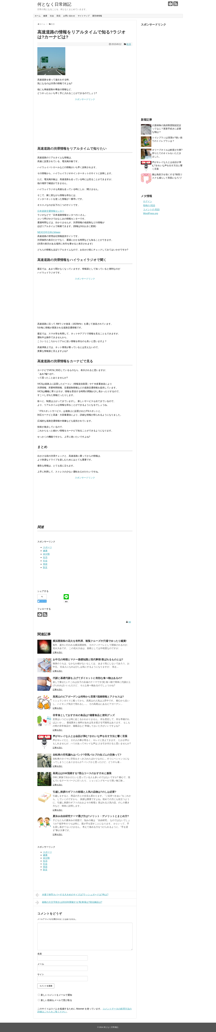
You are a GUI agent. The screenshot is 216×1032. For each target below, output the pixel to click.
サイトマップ (84, 16)
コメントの (151, 209)
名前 (39, 954)
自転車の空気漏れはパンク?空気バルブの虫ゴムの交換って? (87, 754)
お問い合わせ (69, 16)
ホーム (38, 16)
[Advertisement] (84, 120)
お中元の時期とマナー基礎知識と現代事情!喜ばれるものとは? (88, 659)
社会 (52, 16)
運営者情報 (97, 16)
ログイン (147, 201)
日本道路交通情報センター (50, 211)
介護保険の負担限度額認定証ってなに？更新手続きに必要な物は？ (166, 128)
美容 (45, 564)
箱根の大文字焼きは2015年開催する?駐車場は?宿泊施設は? (68, 902)
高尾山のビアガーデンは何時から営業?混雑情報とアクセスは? (88, 696)
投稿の (149, 205)
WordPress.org (150, 213)
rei (129, 622)
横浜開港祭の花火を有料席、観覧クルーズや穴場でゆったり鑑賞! (90, 641)
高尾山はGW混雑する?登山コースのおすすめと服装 (82, 773)
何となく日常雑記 (54, 4)
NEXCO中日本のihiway (48, 232)
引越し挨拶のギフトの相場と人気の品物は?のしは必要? (84, 791)
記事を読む (58, 652)
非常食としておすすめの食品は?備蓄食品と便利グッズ (84, 715)
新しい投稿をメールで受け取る (56, 1000)
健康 (45, 16)
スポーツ (47, 547)
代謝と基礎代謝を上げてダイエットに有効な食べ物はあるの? (87, 678)
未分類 (46, 554)
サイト (40, 974)
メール (40, 964)
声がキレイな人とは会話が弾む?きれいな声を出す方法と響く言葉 (90, 736)
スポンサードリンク (85, 99)
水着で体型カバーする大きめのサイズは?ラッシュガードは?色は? (71, 895)
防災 (59, 16)
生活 (128, 44)
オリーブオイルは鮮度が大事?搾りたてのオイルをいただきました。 (167, 153)
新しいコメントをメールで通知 (56, 995)
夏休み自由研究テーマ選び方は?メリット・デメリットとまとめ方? (91, 816)
